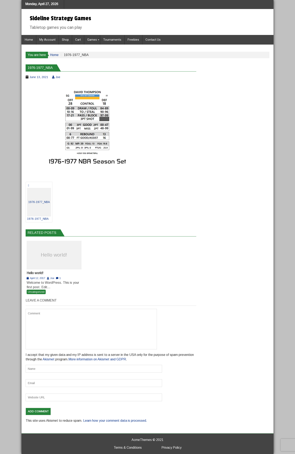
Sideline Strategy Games (60, 18)
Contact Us (153, 39)
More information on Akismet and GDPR (97, 359)
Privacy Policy (171, 447)
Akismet (48, 359)
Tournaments (112, 39)
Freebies (133, 39)
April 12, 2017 (37, 278)
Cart (78, 39)
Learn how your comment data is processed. (115, 420)
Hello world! (54, 255)
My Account (47, 39)
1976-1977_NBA (39, 204)
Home (29, 39)
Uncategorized (36, 291)
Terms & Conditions (128, 447)
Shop (65, 39)
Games (92, 39)
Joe (58, 77)
